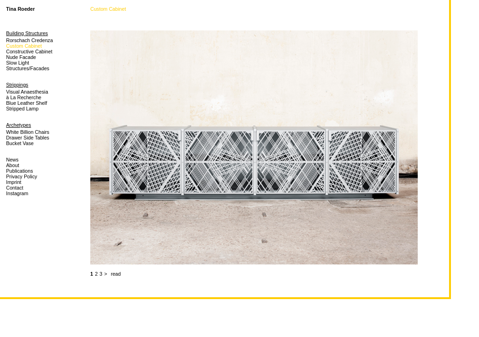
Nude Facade (21, 57)
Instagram (17, 193)
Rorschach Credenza (29, 40)
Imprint (14, 182)
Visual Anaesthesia (27, 92)
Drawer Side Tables (27, 137)
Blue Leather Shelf (26, 103)
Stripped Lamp (22, 108)
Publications (19, 171)
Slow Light (17, 63)
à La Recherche (23, 97)
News (12, 159)
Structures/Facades (27, 68)
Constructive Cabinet (29, 51)
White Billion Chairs (27, 132)
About (12, 165)
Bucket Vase (20, 143)
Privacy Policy (21, 176)
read (115, 274)
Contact (14, 187)
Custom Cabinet (24, 46)
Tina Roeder (20, 9)
